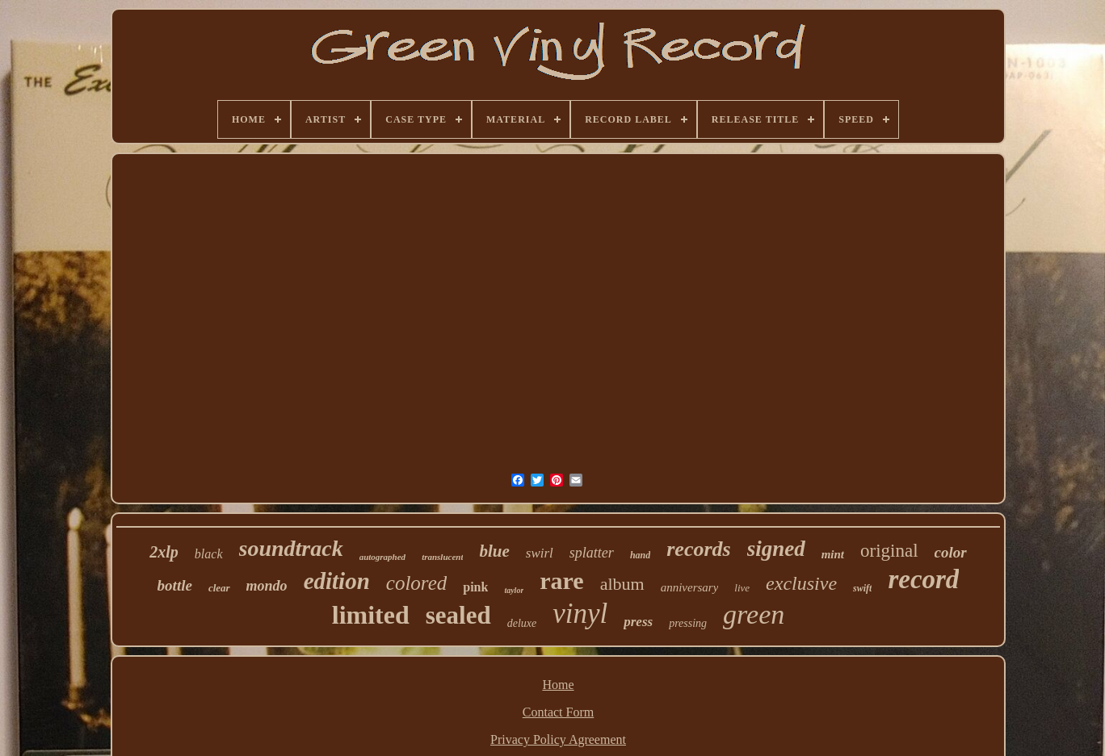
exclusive (801, 583)
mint (832, 554)
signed (776, 549)
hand (640, 555)
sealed (458, 615)
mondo (267, 586)
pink (475, 587)
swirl (539, 553)
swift (862, 588)
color (951, 552)
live (742, 588)
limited (371, 614)
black (209, 554)
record (923, 579)
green (753, 614)
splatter (591, 553)
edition (337, 581)
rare (561, 580)
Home (558, 684)
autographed (382, 557)
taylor (513, 590)
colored (416, 583)
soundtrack (291, 548)
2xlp (164, 552)
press (638, 621)
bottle (175, 585)
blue (494, 551)
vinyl (579, 613)
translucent (442, 557)
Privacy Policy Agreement (558, 739)
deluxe (522, 623)
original (889, 551)
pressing (688, 623)
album (622, 584)
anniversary (690, 587)
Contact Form (558, 712)
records (698, 549)
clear (219, 588)
